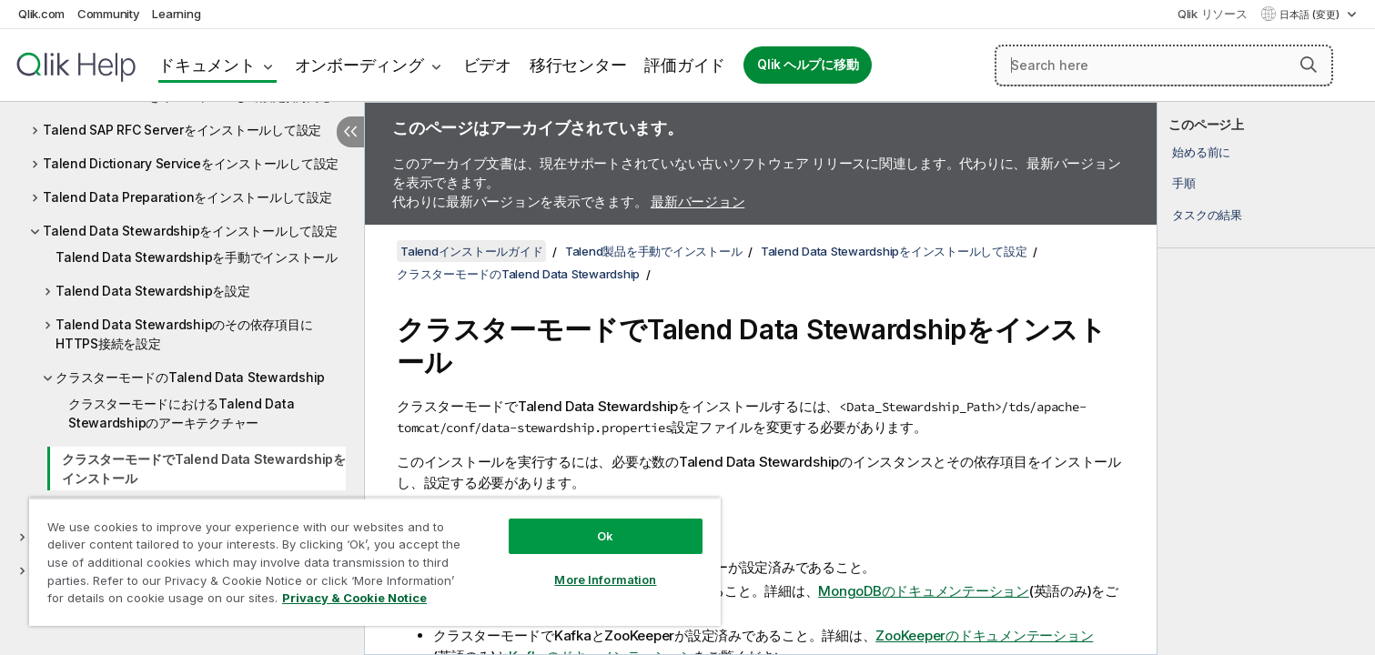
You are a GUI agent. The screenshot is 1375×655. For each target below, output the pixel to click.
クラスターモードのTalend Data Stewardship (190, 377)
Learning (176, 13)
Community (108, 13)
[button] (1308, 64)
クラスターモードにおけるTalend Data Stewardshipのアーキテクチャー (181, 413)
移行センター (578, 65)
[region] (375, 562)
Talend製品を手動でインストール (654, 251)
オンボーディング (359, 65)
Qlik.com (41, 13)
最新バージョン (697, 201)
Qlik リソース (1213, 13)
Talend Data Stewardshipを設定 (153, 290)
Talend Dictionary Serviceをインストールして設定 (191, 163)
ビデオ (487, 65)
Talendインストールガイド (471, 251)
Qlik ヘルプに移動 (807, 64)
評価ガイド (684, 65)
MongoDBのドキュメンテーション (923, 591)
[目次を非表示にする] (350, 131)
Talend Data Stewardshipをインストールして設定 (190, 230)
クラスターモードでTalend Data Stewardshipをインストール (204, 468)
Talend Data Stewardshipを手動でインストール (197, 257)
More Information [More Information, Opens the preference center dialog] (605, 579)
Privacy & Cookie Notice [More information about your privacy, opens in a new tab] (354, 597)
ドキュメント (207, 65)
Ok (605, 536)
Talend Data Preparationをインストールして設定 (187, 197)
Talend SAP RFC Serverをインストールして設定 (182, 129)
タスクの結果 (1207, 214)
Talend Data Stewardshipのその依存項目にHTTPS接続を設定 (184, 334)
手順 (1184, 183)
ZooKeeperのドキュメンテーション (984, 635)
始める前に (1201, 152)
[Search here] (1163, 65)
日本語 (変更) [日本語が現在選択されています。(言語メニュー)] (1310, 14)
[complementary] (1266, 378)
